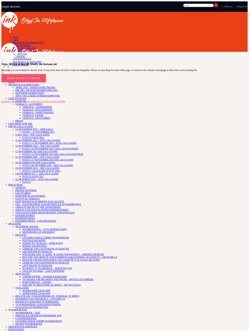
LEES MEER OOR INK (29, 101)
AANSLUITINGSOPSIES (53, 101)
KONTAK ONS (8, 101)
